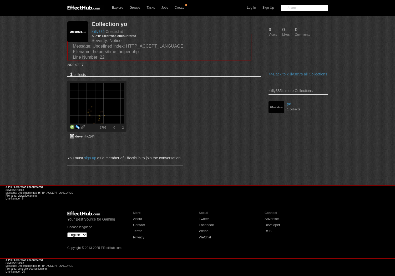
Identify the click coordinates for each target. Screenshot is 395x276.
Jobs (164, 7)
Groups (134, 7)
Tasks (150, 7)
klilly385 (98, 31)
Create (180, 7)
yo (289, 104)
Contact (139, 225)
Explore (117, 7)
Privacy (138, 237)
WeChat (205, 237)
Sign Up (268, 7)
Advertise (272, 219)
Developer (272, 225)
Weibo (204, 231)
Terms (137, 231)
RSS (268, 231)
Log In (251, 7)
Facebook (206, 225)
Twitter (204, 219)
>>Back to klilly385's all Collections (298, 74)
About (137, 219)
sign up (90, 158)
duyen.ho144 (84, 136)
